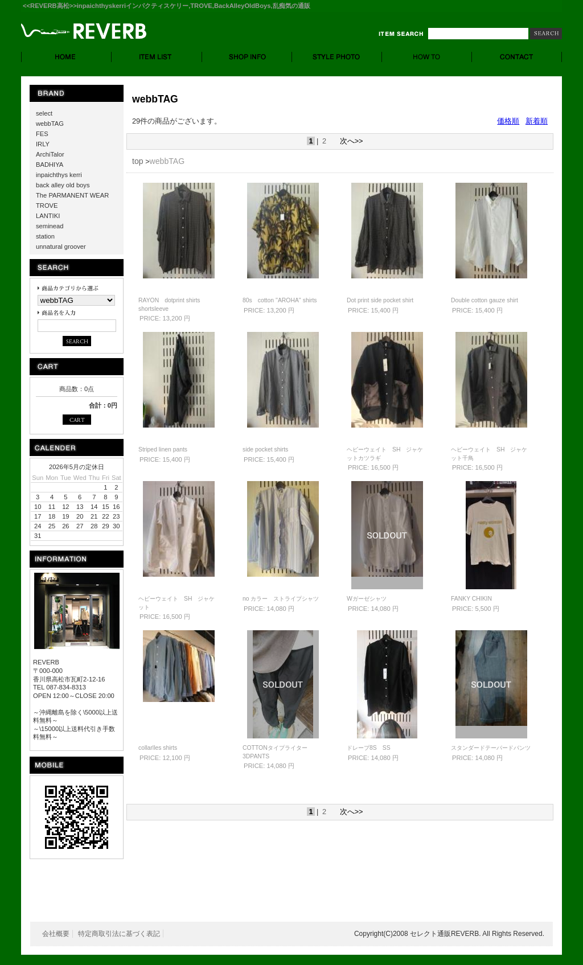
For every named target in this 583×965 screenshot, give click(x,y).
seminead (50, 226)
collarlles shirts (157, 748)
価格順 (508, 121)
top (137, 161)
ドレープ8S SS (369, 748)
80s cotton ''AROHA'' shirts (280, 300)
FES (42, 133)
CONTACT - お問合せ (517, 57)
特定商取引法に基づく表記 (119, 934)
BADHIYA (49, 164)
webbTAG (50, 123)
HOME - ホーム (66, 57)
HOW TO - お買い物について (427, 57)
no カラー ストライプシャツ (281, 599)
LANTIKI (48, 215)
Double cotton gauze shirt (484, 300)
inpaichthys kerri (59, 174)
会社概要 (55, 934)
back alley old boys (63, 185)
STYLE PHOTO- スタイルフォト (337, 57)
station (45, 236)
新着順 (536, 121)
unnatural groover (61, 246)
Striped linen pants (162, 449)
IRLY (43, 144)
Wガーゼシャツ (367, 599)
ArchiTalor (50, 154)
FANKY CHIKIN (471, 599)
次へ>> (351, 141)
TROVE (47, 205)
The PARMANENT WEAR (72, 195)
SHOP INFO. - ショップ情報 (247, 57)
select (44, 113)
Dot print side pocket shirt (380, 300)
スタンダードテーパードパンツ (491, 748)
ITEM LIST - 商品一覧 (157, 57)
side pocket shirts (265, 449)
